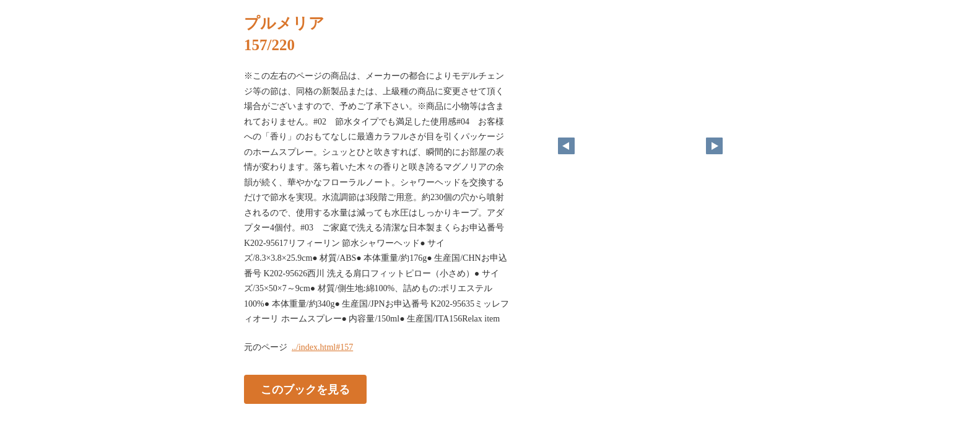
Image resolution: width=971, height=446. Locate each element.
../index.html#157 (322, 347)
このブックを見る (305, 389)
